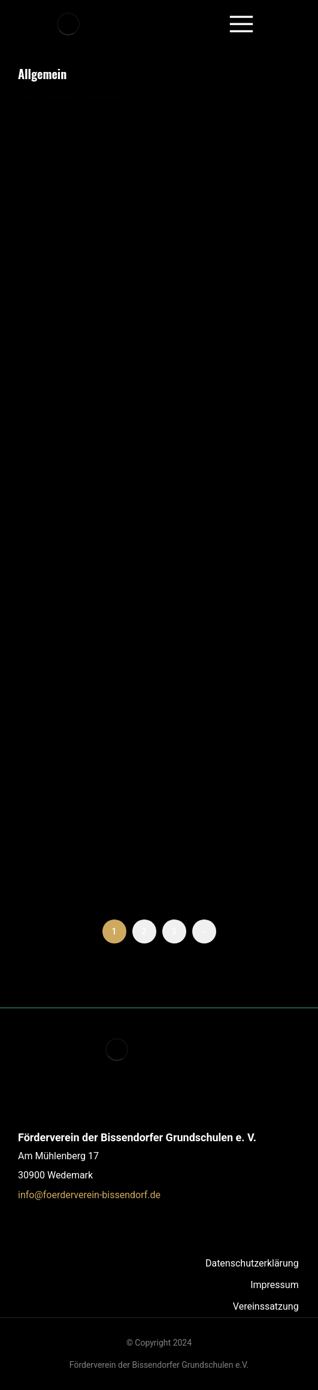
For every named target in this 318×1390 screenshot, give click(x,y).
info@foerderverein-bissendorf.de (89, 1195)
